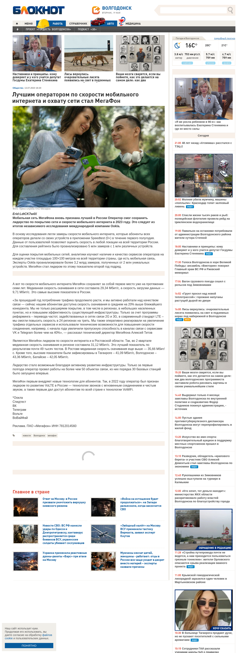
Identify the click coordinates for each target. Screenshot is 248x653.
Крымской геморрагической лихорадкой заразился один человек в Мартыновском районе (201, 579)
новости (27, 435)
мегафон (52, 435)
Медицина (130, 23)
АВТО (102, 24)
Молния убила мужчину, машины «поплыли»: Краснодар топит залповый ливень (202, 203)
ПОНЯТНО (29, 645)
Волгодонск (39, 435)
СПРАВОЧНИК (78, 23)
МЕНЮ (29, 23)
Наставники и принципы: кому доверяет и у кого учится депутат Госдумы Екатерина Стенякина (203, 250)
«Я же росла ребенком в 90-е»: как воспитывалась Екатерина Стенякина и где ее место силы (201, 125)
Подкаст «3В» (87, 29)
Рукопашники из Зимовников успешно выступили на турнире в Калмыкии (198, 479)
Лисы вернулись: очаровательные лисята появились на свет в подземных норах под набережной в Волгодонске (202, 313)
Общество (18, 88)
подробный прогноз (224, 38)
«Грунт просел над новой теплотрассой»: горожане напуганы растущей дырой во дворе (199, 297)
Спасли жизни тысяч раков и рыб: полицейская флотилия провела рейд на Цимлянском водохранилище (202, 219)
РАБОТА (49, 24)
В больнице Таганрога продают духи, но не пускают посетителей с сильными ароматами (203, 636)
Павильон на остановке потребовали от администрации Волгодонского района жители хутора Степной (203, 234)
